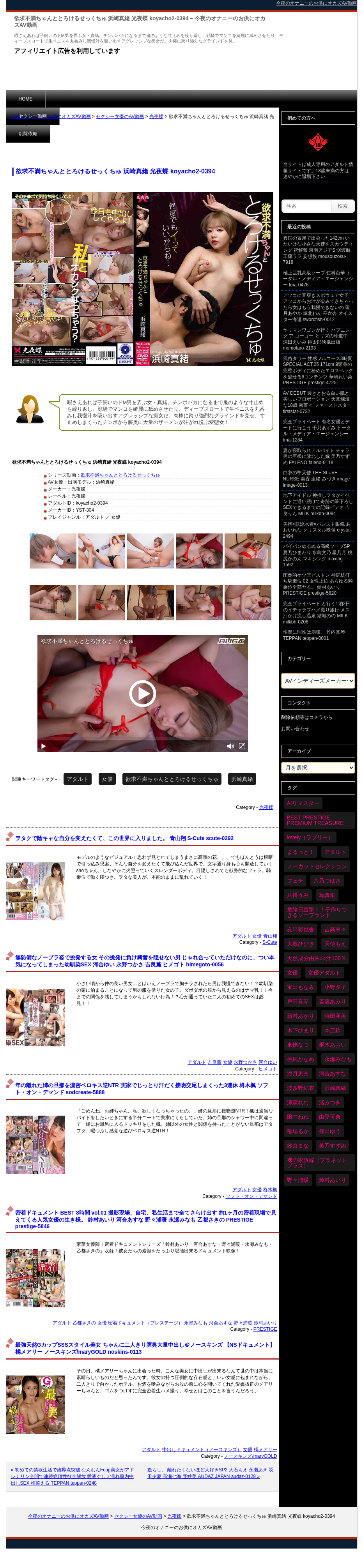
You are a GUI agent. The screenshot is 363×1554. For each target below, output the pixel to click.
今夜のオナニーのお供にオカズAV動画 (50, 116)
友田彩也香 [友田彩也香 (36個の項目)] (300, 929)
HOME (26, 99)
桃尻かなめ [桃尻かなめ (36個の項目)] (300, 1059)
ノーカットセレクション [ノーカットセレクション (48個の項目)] (317, 866)
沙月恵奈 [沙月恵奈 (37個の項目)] (298, 1073)
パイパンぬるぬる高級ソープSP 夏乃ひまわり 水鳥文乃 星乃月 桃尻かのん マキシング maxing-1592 (317, 555)
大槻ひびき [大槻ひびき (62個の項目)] (300, 944)
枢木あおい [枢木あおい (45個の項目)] (332, 1045)
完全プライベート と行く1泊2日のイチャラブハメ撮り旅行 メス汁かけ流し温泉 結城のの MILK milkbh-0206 (317, 613)
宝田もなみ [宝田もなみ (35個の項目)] (300, 987)
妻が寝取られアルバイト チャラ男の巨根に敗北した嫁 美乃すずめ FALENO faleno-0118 (316, 456)
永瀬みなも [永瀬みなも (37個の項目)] (338, 1059)
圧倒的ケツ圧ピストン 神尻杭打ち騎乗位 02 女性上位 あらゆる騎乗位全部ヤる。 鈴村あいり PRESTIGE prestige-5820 (318, 584)
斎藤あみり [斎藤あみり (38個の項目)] (332, 1001)
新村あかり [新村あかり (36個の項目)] (300, 1016)
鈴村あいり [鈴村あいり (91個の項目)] (332, 1180)
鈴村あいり (265, 1323)
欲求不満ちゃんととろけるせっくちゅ (120, 475)
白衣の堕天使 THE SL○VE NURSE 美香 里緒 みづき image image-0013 (316, 478)
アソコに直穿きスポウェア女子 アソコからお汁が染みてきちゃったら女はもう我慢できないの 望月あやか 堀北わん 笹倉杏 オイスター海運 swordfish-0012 (318, 307)
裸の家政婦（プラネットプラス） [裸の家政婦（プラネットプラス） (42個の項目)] (317, 1163)
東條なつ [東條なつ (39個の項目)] (298, 1045)
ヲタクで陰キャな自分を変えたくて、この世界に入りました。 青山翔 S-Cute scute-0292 (124, 838)
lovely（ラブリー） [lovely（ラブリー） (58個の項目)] (310, 837)
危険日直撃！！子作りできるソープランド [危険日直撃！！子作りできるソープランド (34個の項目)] (317, 912)
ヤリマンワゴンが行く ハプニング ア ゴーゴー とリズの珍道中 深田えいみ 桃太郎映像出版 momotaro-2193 (316, 339)
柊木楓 (270, 1189)
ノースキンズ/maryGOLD (250, 1456)
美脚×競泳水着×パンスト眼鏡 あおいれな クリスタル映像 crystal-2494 (317, 530)
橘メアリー (265, 1449)
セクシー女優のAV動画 (120, 116)
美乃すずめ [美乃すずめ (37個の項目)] (332, 1146)
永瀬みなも (195, 1323)
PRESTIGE (265, 1329)
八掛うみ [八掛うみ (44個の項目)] (298, 895)
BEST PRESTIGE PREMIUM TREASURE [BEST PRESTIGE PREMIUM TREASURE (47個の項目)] (315, 820)
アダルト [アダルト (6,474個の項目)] (335, 852)
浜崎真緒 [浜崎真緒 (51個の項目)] (335, 1088)
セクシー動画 (72, 98)
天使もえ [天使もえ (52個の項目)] (335, 944)
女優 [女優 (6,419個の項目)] (292, 972)
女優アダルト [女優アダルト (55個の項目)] (324, 972)
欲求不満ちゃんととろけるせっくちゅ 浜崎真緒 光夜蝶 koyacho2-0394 (115, 171)
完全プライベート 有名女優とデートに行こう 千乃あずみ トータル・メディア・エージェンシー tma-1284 (317, 431)
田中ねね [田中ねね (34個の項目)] (298, 1117)
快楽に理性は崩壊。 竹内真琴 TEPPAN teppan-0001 (314, 635)
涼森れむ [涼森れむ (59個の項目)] (298, 1102)
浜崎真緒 (242, 779)
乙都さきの (84, 1323)
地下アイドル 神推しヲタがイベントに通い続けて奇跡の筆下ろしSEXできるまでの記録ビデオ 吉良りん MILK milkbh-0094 (318, 504)
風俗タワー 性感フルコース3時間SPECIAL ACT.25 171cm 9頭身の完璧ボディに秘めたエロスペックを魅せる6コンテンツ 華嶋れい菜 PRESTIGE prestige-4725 (318, 370)
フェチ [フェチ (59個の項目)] (295, 881)
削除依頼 (121, 98)
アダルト (78, 779)
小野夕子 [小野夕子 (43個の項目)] (335, 987)
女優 (107, 779)
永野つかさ (245, 1062)
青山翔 (270, 936)
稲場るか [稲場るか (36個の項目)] (298, 1131)
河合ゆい (268, 1062)
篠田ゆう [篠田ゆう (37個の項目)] (330, 1131)
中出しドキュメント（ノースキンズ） (202, 1449)
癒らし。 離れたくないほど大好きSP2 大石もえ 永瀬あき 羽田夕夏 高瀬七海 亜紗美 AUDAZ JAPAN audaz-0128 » (210, 1473)
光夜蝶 (156, 116)
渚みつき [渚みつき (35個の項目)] (330, 1102)
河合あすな (220, 1323)
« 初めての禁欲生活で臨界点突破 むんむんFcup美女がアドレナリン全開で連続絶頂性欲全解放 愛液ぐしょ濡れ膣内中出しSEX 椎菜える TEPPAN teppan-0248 (72, 1476)
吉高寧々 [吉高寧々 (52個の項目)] (335, 929)
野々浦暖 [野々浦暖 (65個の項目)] (298, 1180)
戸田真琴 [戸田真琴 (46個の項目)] (298, 1001)
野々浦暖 (243, 1323)
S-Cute (269, 942)
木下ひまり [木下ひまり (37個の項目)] (300, 1030)
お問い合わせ (295, 728)
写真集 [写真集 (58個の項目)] (327, 895)
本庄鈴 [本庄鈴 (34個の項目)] (332, 1030)
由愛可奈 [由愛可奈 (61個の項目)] (330, 1117)
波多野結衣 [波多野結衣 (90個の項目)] (300, 1088)
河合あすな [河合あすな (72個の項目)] (332, 1073)
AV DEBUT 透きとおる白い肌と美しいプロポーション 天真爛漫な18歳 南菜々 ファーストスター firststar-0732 (317, 402)
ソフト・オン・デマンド (251, 1196)
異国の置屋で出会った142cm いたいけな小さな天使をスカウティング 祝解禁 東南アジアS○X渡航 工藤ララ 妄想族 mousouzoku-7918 (318, 250)
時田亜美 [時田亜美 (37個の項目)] (335, 1016)
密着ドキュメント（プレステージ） (145, 1323)
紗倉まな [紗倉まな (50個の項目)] (298, 1146)
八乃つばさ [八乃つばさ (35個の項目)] (327, 881)
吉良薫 (214, 1062)
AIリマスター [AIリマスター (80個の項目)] (303, 803)
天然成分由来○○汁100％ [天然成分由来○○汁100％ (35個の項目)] (316, 958)
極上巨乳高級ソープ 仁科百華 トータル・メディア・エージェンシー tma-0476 (318, 279)
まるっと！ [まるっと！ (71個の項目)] (300, 852)
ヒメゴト (268, 1069)
